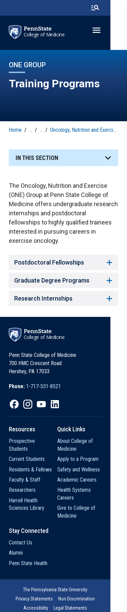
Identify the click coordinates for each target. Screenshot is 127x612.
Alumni (16, 545)
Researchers (22, 482)
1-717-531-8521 (43, 386)
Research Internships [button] (63, 298)
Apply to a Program (86, 459)
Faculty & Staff (24, 472)
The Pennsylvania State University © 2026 (64, 602)
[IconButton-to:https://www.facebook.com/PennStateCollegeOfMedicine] (14, 404)
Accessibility (65, 591)
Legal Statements (100, 591)
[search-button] (111, 7)
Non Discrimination (29, 591)
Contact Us (20, 535)
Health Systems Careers (91, 490)
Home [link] (15, 130)
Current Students (27, 451)
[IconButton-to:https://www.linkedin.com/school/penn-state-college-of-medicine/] (54, 404)
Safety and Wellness (87, 469)
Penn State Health (28, 555)
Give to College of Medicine (85, 504)
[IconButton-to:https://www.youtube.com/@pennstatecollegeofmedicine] (41, 404)
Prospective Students (32, 441)
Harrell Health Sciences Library (34, 496)
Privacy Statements (98, 582)
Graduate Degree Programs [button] (63, 280)
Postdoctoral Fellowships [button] (63, 262)
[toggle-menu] (113, 30)
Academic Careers (85, 479)
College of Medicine (44, 34)
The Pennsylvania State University (42, 582)
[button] (63, 157)
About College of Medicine (83, 445)
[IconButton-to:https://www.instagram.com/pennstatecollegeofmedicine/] (27, 404)
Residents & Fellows (30, 461)
